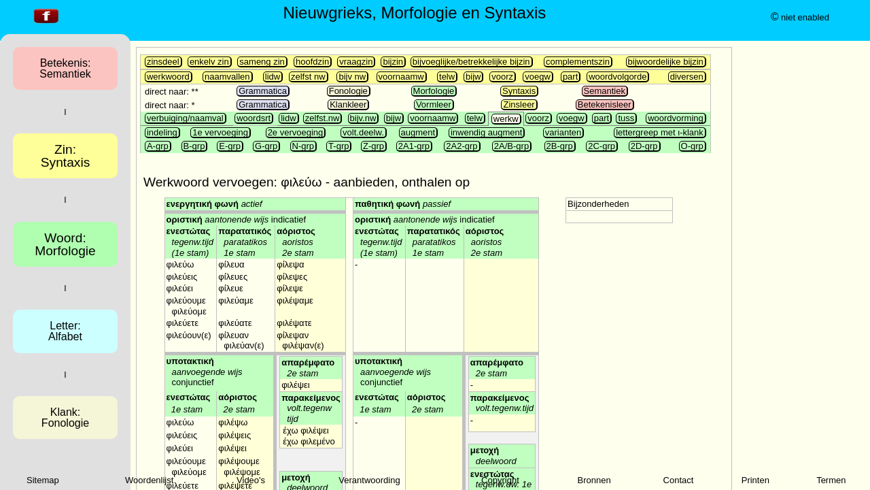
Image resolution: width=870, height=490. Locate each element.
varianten (563, 132)
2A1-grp (414, 146)
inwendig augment (487, 132)
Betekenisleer (604, 104)
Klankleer (348, 104)
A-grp (158, 146)
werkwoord (168, 76)
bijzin (393, 61)
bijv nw (352, 76)
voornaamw (401, 76)
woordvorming (675, 118)
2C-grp (601, 146)
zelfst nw (308, 76)
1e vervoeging (220, 132)
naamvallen (227, 76)
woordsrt (254, 118)
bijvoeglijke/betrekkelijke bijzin (471, 61)
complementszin (578, 61)
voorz (502, 76)
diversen (686, 76)
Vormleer (433, 104)
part (570, 76)
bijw (473, 76)
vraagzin (355, 61)
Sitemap (43, 480)
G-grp (266, 146)
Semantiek (604, 91)
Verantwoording (369, 480)
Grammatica (263, 91)
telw (447, 76)
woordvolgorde (617, 76)
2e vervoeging (296, 132)
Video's (251, 480)
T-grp (338, 146)
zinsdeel (163, 61)
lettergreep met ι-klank (659, 132)
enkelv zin (209, 61)
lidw (272, 76)
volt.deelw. (363, 132)
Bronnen (594, 480)
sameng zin (261, 61)
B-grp (194, 146)
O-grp (692, 146)
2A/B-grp (511, 146)
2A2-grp (461, 146)
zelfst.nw (322, 118)
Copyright (500, 480)
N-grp (303, 146)
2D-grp (644, 146)
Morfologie (434, 91)
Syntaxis (519, 91)
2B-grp (559, 146)
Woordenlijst (149, 480)
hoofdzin (312, 61)
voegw (538, 76)
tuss (626, 118)
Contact (678, 480)
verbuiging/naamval (185, 118)
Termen (831, 480)
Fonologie (348, 91)
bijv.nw (363, 118)
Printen (755, 480)
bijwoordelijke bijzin (665, 61)
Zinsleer (518, 104)
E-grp (230, 146)
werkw (506, 119)
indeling (162, 132)
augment (418, 132)
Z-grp (373, 146)
